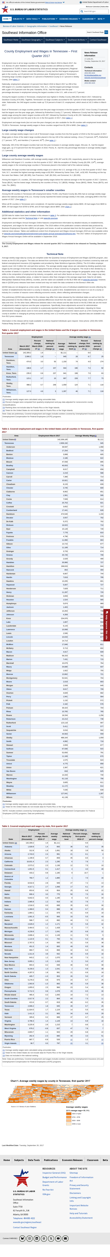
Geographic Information (37, 26)
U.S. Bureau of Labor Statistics (29, 9)
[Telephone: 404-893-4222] (25, 1218)
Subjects (19, 1160)
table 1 (15, 79)
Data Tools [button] (32, 19)
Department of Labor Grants (52, 1183)
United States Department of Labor (94, 2)
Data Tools (34, 1160)
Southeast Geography (31, 39)
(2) (4, 402)
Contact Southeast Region (25, 1227)
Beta (105, 1160)
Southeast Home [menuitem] (11, 39)
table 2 (84, 125)
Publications (51, 1160)
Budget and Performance (54, 1177)
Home (7, 1160)
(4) (4, 410)
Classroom (92, 1160)
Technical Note (31, 218)
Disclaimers (75, 1193)
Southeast (53, 26)
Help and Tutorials (78, 1213)
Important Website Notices (79, 1207)
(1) (4, 399)
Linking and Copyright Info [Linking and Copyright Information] (80, 1199)
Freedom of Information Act (81, 1179)
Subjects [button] (18, 19)
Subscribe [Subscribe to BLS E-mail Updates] (105, 6)
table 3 (53, 215)
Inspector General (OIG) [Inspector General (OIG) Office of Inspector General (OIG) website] (54, 1172)
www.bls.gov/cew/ (90, 280)
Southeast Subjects (54, 39)
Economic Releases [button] (69, 19)
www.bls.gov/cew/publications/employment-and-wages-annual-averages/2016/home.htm (40, 234)
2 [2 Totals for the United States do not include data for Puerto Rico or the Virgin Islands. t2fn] (15, 439)
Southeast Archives (76, 39)
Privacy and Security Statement (79, 1187)
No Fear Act (48, 1189)
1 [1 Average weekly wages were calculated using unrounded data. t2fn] (95, 436)
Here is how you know (53, 2)
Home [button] (6, 19)
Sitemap (74, 1172)
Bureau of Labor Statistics (14, 26)
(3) (4, 407)
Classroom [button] (88, 19)
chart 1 (68, 207)
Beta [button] (100, 19)
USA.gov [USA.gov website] (46, 1194)
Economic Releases (72, 1160)
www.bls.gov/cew (51, 218)
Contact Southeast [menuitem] (98, 39)
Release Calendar (93, 6)
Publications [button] (49, 19)
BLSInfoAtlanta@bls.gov (93, 75)
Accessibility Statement (81, 1217)
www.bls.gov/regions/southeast (95, 77)
